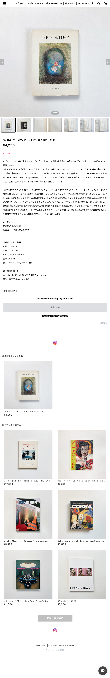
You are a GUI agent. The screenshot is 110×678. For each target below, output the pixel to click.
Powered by (55, 650)
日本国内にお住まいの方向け (55, 316)
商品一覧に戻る (55, 618)
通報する (103, 323)
